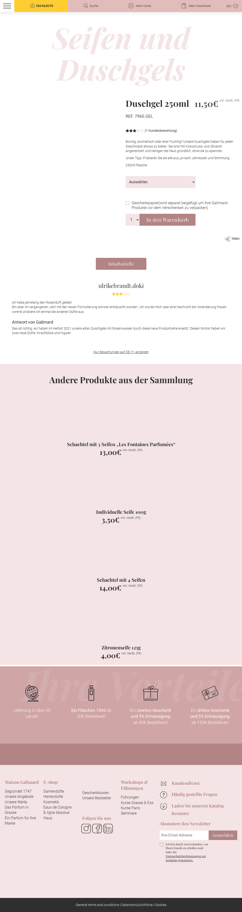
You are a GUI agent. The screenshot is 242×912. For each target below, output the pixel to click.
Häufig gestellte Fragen (194, 794)
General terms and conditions (97, 905)
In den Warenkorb (167, 219)
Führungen (130, 797)
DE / (232, 6)
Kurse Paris (130, 808)
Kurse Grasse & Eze (137, 802)
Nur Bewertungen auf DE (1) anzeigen (121, 352)
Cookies (160, 905)
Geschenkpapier (180, 205)
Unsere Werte (16, 802)
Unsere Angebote (19, 796)
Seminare (129, 813)
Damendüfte (53, 791)
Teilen (232, 238)
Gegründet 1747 (18, 791)
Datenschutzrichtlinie (137, 905)
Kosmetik (51, 802)
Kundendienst (186, 783)
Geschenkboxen (95, 792)
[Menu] (7, 6)
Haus (47, 818)
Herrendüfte (53, 796)
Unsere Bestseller (96, 798)
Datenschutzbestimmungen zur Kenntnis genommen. (186, 858)
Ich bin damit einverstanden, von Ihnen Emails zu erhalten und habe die (187, 852)
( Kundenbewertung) (161, 130)
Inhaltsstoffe (121, 264)
